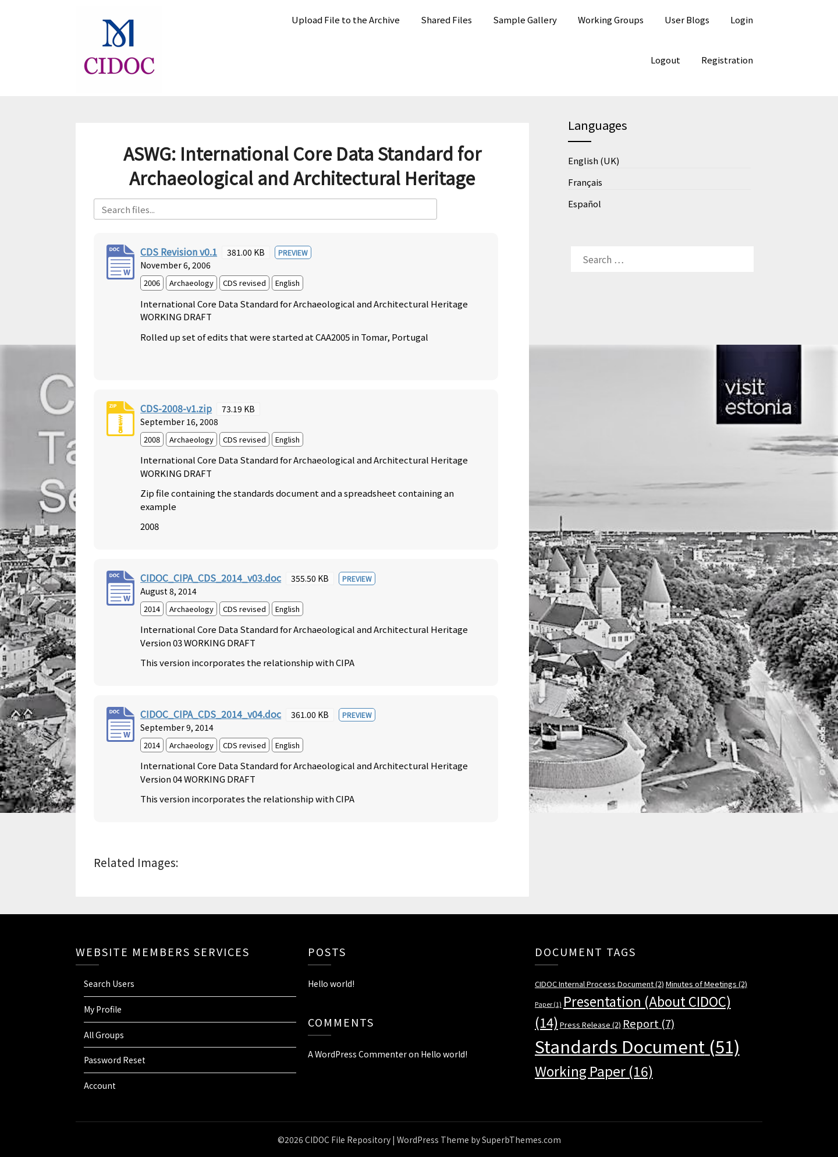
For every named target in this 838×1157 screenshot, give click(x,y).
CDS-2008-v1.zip (176, 408)
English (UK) (593, 160)
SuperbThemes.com (521, 1139)
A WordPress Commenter (357, 1054)
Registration (727, 60)
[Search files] (265, 209)
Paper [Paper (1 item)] (548, 1004)
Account (100, 1085)
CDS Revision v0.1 (178, 252)
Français (585, 182)
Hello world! (331, 983)
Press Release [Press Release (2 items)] (590, 1024)
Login (741, 19)
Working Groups (611, 19)
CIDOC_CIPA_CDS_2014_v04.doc (210, 714)
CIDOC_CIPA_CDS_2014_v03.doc (210, 578)
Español (584, 203)
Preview (293, 252)
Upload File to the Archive (346, 19)
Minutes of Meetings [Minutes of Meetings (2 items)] (706, 983)
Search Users (109, 983)
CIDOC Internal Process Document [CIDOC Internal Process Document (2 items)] (599, 983)
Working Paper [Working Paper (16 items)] (594, 1071)
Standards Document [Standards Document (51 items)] (637, 1046)
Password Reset (114, 1060)
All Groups (104, 1035)
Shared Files (446, 19)
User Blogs (687, 19)
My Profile (103, 1009)
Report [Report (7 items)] (648, 1023)
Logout (665, 60)
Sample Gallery (525, 19)
